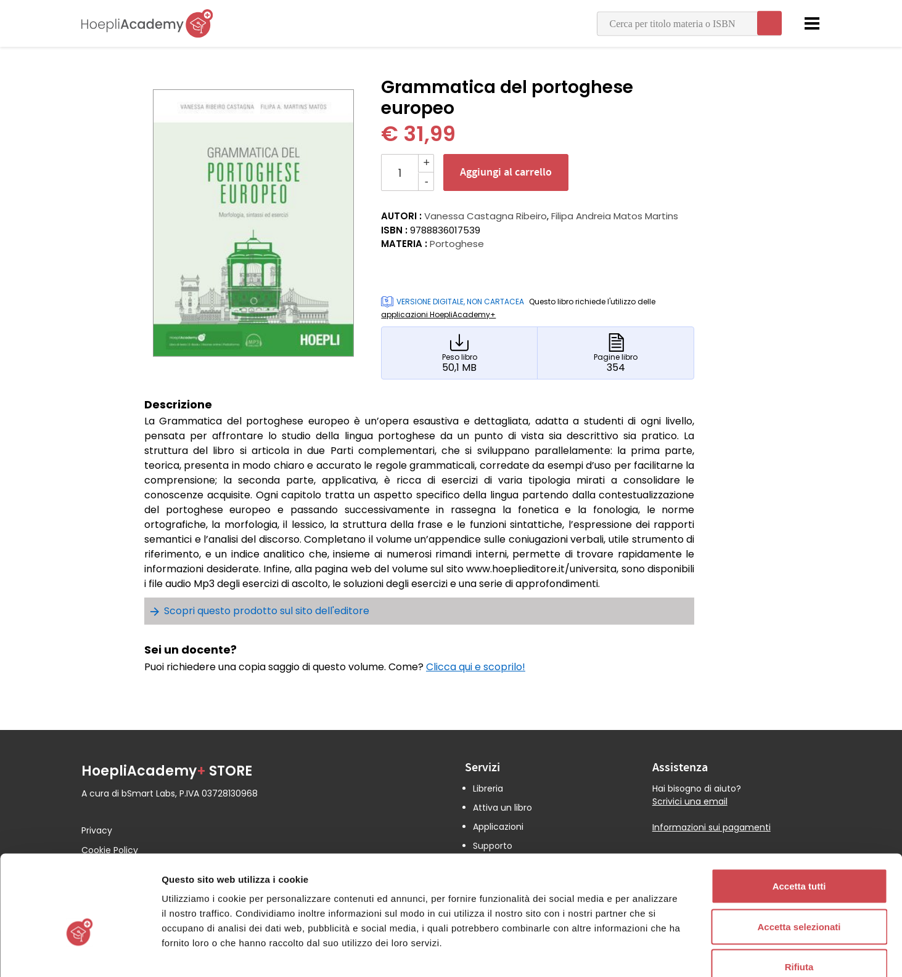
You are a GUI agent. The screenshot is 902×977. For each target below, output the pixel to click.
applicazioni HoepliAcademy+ (438, 314)
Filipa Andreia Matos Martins (614, 215)
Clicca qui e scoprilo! (475, 667)
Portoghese (457, 243)
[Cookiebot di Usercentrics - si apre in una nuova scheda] (80, 953)
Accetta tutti (799, 815)
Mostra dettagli (648, 952)
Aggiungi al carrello (506, 172)
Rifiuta (799, 896)
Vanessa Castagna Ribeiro (485, 215)
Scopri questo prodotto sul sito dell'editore (266, 611)
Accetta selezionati (798, 856)
